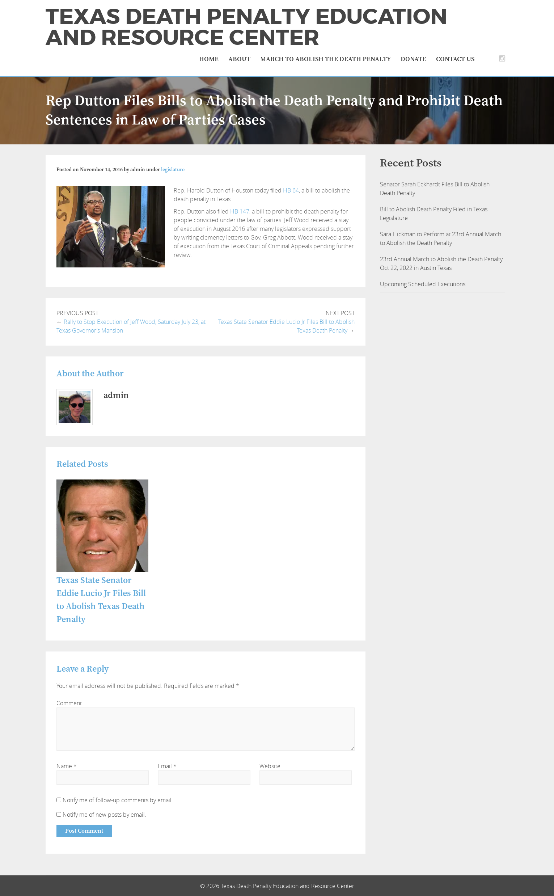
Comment (69, 703)
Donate (413, 59)
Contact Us (455, 59)
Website (269, 766)
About (239, 59)
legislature (173, 169)
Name (66, 766)
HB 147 (239, 211)
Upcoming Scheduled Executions (422, 284)
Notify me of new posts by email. (104, 815)
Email (167, 766)
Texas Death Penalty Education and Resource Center (246, 27)
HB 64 (291, 190)
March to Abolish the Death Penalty (325, 59)
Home (209, 59)
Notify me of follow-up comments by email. (118, 800)
